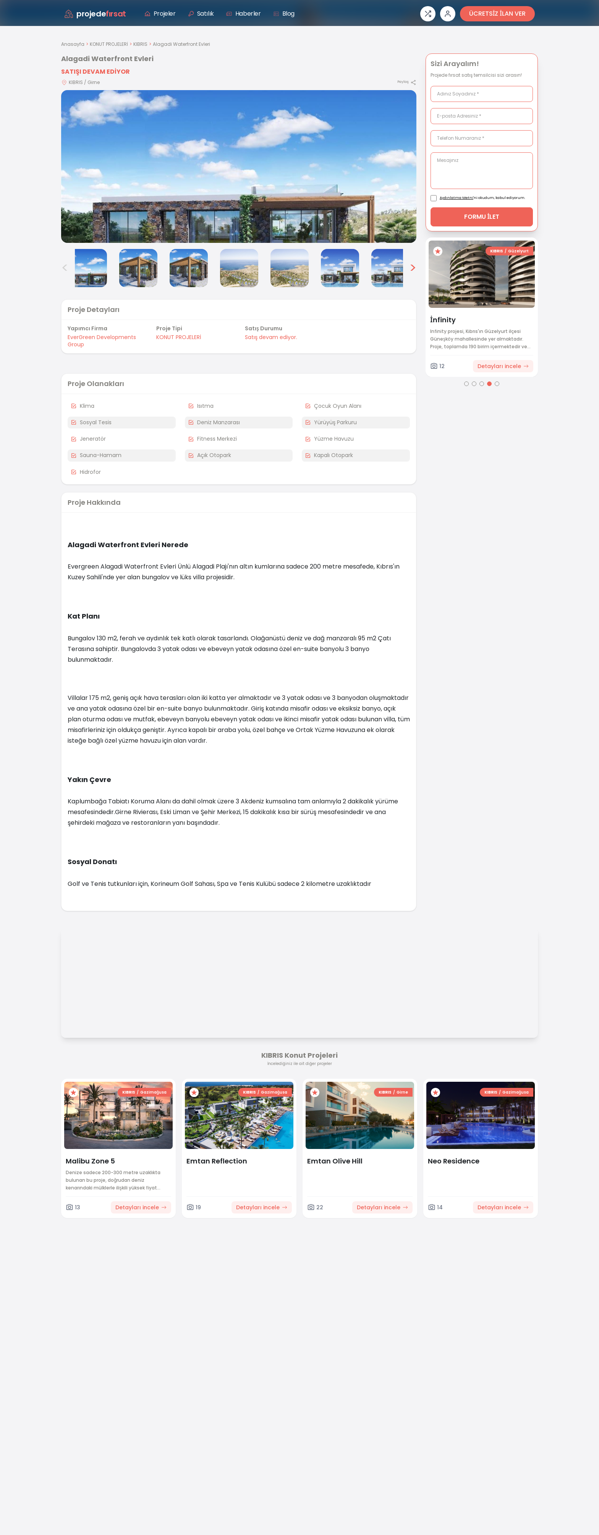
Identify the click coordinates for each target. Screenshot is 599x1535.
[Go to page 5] (497, 383)
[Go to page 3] (481, 383)
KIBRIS (140, 44)
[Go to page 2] (474, 383)
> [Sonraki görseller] (412, 268)
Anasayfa (72, 44)
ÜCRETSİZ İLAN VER (497, 13)
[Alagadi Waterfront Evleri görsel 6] (289, 268)
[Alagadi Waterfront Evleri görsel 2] (88, 268)
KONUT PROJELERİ (109, 44)
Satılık (201, 13)
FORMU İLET (482, 216)
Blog (284, 13)
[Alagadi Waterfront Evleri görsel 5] (239, 268)
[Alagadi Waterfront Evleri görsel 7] (340, 268)
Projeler (160, 13)
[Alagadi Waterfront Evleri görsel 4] (189, 268)
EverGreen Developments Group (102, 340)
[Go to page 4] (489, 383)
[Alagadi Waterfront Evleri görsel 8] (390, 268)
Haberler (243, 13)
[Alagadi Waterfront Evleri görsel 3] (138, 268)
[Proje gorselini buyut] (238, 166)
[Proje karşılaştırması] (427, 13)
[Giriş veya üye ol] (447, 13)
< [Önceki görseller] (65, 268)
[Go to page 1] (466, 383)
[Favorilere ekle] (441, 251)
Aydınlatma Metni (456, 198)
